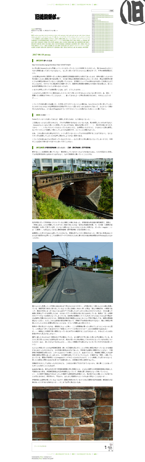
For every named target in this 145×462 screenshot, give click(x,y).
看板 (82, 44)
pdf (73, 35)
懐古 (36, 42)
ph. (78, 35)
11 (106, 14)
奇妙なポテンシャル (56, 40)
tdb (80, 35)
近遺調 (38, 47)
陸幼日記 (70, 47)
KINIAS (51, 35)
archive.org (38, 35)
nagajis (33, 29)
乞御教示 (37, 39)
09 (103, 14)
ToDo (83, 35)
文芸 (49, 42)
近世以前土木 (65, 45)
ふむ (50, 37)
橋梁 (73, 42)
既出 (61, 42)
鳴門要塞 (85, 47)
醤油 (65, 47)
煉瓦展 (39, 44)
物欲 (49, 44)
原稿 (63, 39)
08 (101, 14)
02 (96, 15)
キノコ (59, 37)
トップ (50, 4)
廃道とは (79, 40)
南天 (56, 39)
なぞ (46, 37)
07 (100, 14)
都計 (62, 47)
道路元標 (43, 47)
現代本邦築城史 (60, 44)
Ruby (40, 458)
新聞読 (57, 42)
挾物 (45, 42)
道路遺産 (57, 47)
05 (96, 14)
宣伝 (71, 40)
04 (95, 14)
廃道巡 (85, 40)
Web (33, 37)
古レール (68, 39)
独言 (32, 35)
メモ (32, 39)
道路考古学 (50, 47)
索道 (46, 45)
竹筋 (32, 45)
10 (104, 14)
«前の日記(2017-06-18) (62, 4)
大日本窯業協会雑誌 (43, 40)
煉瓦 (87, 42)
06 (98, 14)
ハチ (76, 37)
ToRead (88, 35)
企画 (42, 39)
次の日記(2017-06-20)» (84, 4)
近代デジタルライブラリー (78, 45)
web (36, 37)
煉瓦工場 (44, 44)
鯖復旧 (80, 47)
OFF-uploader (61, 35)
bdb (42, 35)
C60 (45, 35)
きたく (40, 37)
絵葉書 (50, 45)
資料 (59, 45)
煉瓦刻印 (34, 44)
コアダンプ (65, 37)
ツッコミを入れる (40, 446)
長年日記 (47, 55)
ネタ (72, 37)
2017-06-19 (38, 54)
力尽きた (51, 39)
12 (107, 14)
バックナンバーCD (83, 37)
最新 (73, 4)
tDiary (42, 457)
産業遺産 (68, 44)
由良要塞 (74, 44)
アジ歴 (54, 37)
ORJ (67, 35)
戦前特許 (41, 42)
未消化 (65, 42)
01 (95, 15)
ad (32, 32)
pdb (70, 35)
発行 (79, 44)
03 (98, 15)
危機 (60, 39)
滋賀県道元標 (81, 42)
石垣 (86, 44)
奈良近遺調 (66, 40)
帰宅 (75, 40)
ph (75, 35)
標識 (69, 42)
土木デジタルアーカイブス (80, 39)
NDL (55, 35)
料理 (52, 42)
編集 (95, 4)
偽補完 (46, 39)
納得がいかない (39, 45)
